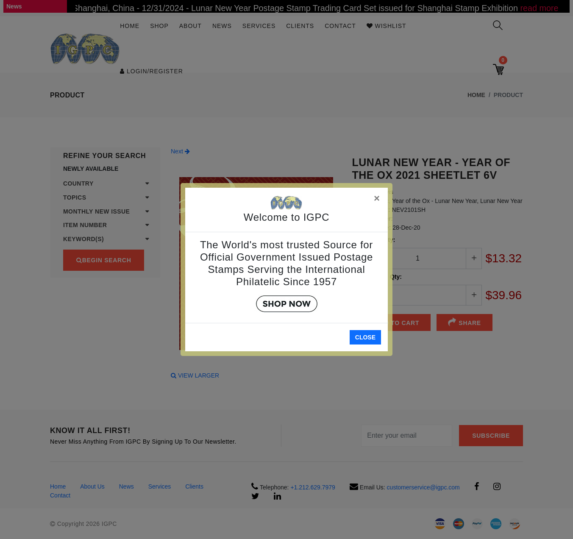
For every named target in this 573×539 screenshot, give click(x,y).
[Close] (377, 197)
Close (365, 337)
